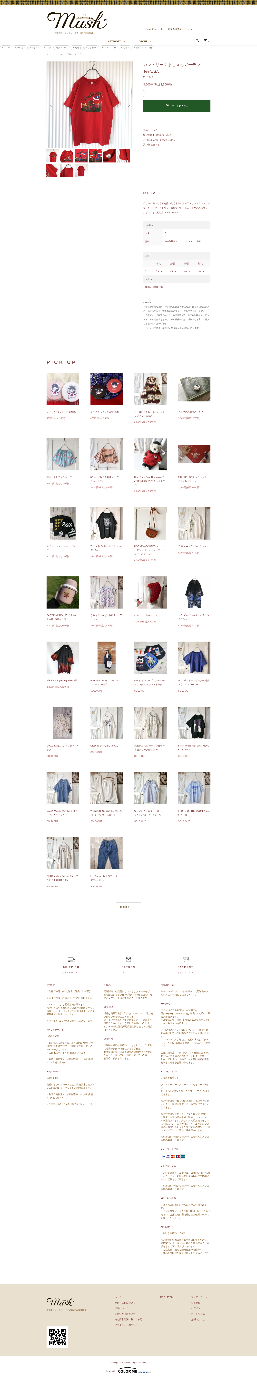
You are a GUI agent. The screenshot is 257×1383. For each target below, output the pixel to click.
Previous (51, 103)
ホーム (49, 53)
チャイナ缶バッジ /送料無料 (104, 417)
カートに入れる (177, 104)
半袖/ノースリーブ (78, 53)
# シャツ (47, 46)
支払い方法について (134, 1319)
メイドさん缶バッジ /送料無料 (62, 417)
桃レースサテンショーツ (59, 482)
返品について (150, 129)
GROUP (143, 40)
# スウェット (20, 46)
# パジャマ (125, 46)
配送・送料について (134, 1308)
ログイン (191, 28)
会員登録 (199, 1308)
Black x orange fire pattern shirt (62, 685)
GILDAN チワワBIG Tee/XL (104, 751)
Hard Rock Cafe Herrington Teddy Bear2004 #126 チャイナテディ (150, 486)
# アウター (34, 46)
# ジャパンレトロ (109, 46)
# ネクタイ (77, 46)
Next (128, 103)
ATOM (176, 1302)
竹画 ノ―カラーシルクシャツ (193, 551)
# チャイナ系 (91, 46)
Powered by (128, 1375)
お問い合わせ (174, 1132)
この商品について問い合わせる (159, 138)
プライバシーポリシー (135, 1330)
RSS (169, 1302)
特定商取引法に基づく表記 (157, 134)
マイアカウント (155, 28)
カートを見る (201, 1319)
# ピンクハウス (62, 46)
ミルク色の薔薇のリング (190, 417)
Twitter (191, 1132)
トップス (61, 53)
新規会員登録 (175, 28)
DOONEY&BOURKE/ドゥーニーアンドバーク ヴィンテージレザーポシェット (149, 555)
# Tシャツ (6, 46)
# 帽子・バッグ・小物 (143, 46)
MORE (125, 912)
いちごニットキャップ (145, 620)
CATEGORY (114, 40)
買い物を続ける (151, 143)
